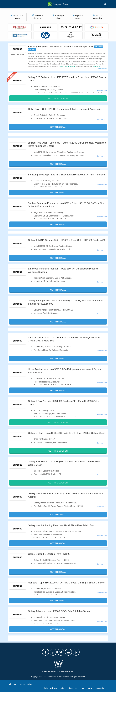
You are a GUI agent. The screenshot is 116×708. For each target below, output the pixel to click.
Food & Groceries (97, 16)
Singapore (72, 704)
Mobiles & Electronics (37, 16)
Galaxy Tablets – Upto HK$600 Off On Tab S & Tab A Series (61, 627)
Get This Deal (58, 130)
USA (90, 704)
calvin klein (96, 66)
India (62, 704)
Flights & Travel (78, 16)
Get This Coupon (58, 98)
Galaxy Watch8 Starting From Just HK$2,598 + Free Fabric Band (64, 538)
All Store (12, 700)
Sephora (62, 66)
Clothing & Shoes (58, 16)
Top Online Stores (17, 16)
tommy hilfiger (70, 66)
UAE (83, 704)
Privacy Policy (26, 700)
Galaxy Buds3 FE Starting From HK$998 (50, 567)
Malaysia (100, 704)
